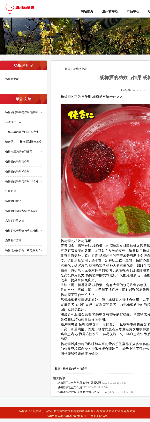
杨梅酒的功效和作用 (17, 171)
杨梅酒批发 (12, 79)
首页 (67, 68)
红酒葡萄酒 (122, 411)
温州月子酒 (92, 411)
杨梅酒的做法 (13, 201)
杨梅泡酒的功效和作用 (18, 151)
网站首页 (87, 11)
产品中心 (133, 11)
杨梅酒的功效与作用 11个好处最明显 (79, 382)
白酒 (112, 411)
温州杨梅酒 (110, 11)
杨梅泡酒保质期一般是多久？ (23, 250)
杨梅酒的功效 (62, 411)
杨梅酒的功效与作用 (17, 161)
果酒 (132, 411)
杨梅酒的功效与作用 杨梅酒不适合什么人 (82, 392)
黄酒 (102, 411)
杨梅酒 (23, 411)
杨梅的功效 (78, 411)
